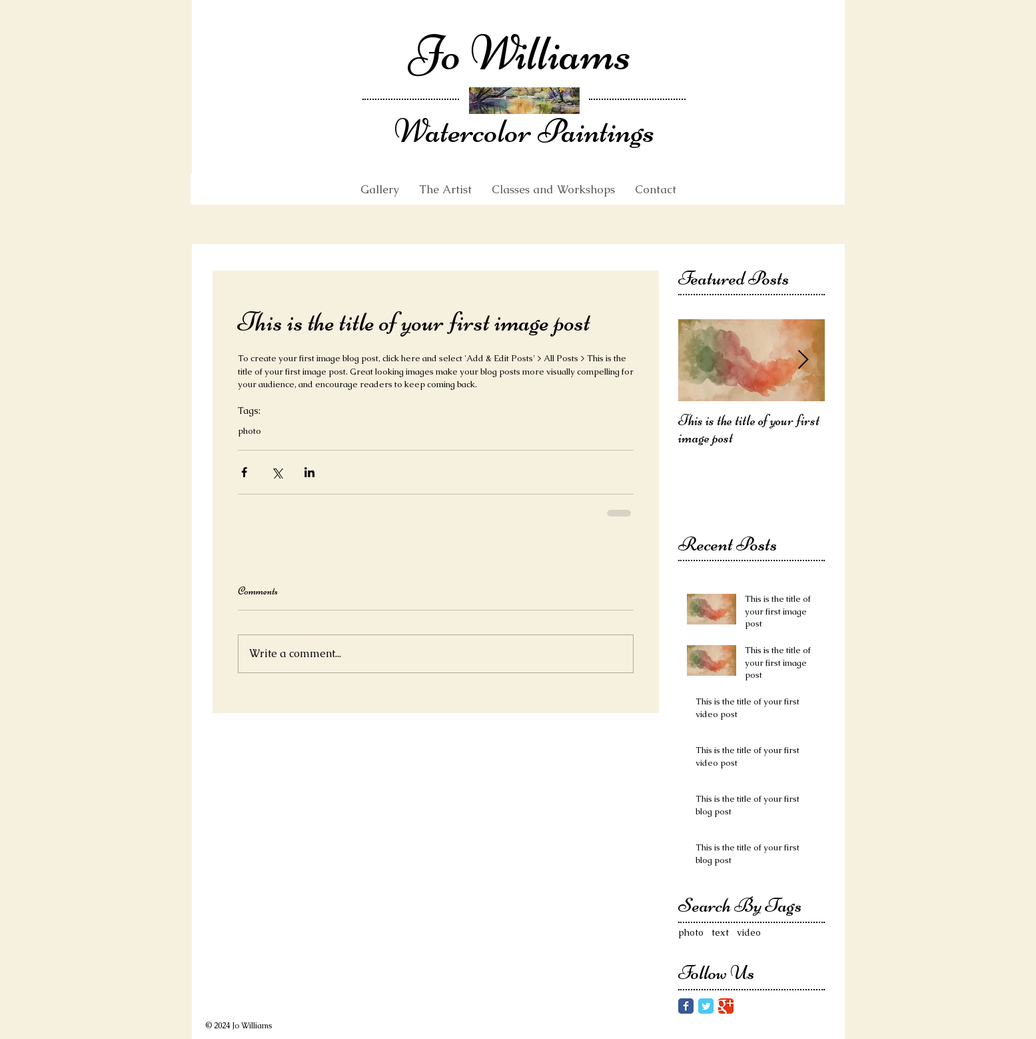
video (749, 932)
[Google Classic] (726, 1006)
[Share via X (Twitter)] (276, 472)
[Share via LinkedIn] (309, 472)
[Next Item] (803, 360)
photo (249, 431)
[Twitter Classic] (706, 1006)
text (720, 932)
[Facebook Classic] (686, 1006)
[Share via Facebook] (244, 472)
